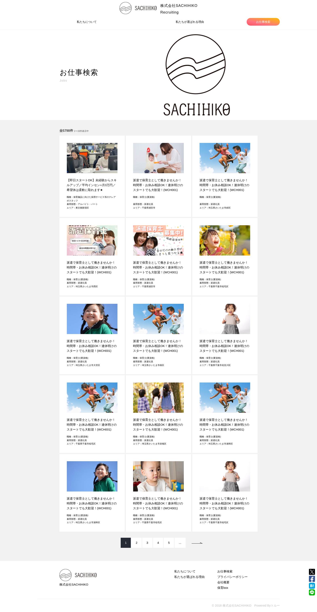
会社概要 (223, 582)
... (180, 542)
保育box (222, 587)
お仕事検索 (263, 21)
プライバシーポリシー (232, 576)
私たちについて (87, 21)
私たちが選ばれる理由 (190, 21)
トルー (275, 605)
